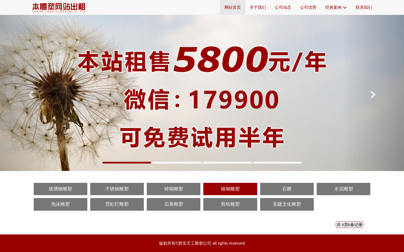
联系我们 (364, 7)
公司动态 (283, 7)
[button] (30, 93)
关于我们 (258, 7)
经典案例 (336, 7)
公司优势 (308, 7)
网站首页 (232, 7)
